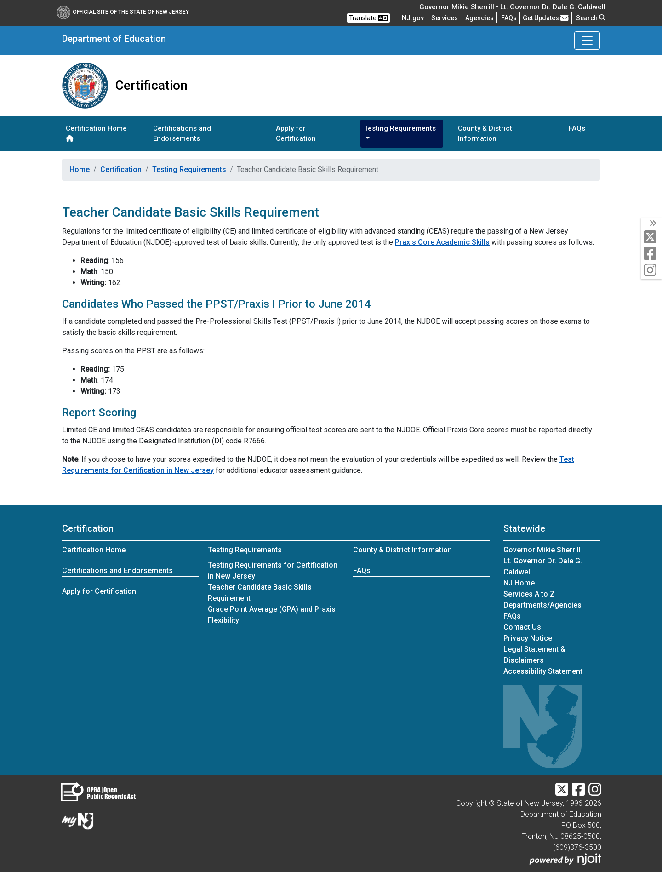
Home (79, 169)
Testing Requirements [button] (400, 128)
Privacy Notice (527, 638)
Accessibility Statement (542, 671)
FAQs (577, 128)
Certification (121, 169)
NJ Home (519, 583)
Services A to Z (529, 594)
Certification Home (96, 133)
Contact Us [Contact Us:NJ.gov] (522, 627)
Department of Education (114, 38)
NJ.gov (413, 18)
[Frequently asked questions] (509, 18)
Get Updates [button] (546, 18)
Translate (368, 18)
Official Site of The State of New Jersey (123, 12)
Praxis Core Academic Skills (442, 242)
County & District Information (485, 133)
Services (444, 18)
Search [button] (590, 18)
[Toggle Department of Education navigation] (587, 40)
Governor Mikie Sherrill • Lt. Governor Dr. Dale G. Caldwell (512, 7)
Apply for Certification (296, 133)
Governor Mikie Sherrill (542, 549)
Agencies (479, 18)
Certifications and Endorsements (182, 133)
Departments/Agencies (542, 605)
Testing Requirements (189, 169)
